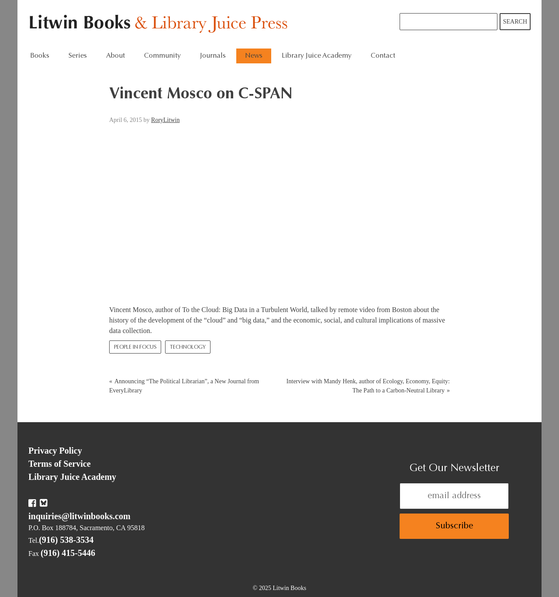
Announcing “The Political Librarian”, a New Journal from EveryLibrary (184, 386)
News (253, 55)
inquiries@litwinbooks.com (79, 516)
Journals (213, 55)
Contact (383, 55)
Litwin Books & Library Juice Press (160, 24)
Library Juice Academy (317, 55)
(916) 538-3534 (66, 540)
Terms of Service (59, 464)
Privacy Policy (55, 450)
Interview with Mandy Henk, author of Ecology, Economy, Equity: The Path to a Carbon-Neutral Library (368, 386)
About (115, 55)
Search (515, 21)
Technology (188, 347)
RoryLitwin (165, 120)
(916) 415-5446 (68, 553)
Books (39, 55)
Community (162, 55)
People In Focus (135, 347)
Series (78, 55)
